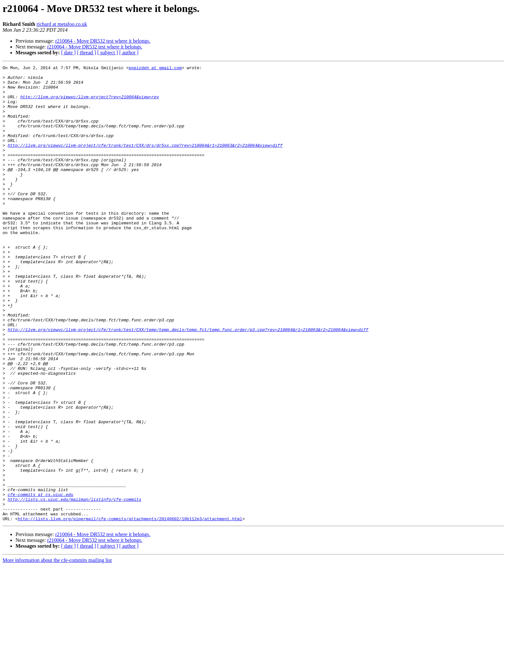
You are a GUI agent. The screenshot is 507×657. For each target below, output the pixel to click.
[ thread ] (86, 52)
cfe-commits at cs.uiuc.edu (40, 581)
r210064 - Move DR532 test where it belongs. (102, 41)
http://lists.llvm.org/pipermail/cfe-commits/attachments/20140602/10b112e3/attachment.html (130, 610)
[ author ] (129, 52)
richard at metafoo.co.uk (62, 24)
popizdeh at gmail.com (155, 68)
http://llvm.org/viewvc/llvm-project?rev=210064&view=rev (89, 103)
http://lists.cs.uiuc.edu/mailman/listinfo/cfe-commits (74, 586)
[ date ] (68, 52)
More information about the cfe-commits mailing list (57, 651)
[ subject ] (107, 52)
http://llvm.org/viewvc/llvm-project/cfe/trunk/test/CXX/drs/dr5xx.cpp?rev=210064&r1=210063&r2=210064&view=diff (145, 162)
